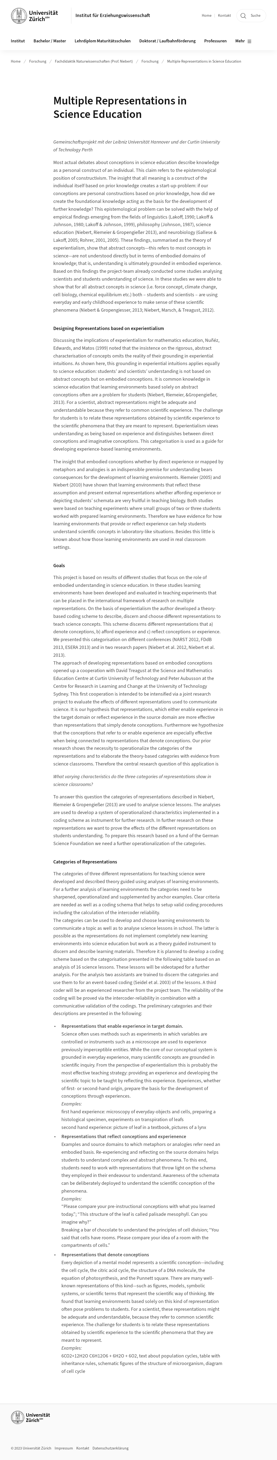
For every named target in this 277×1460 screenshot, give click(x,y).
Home (207, 15)
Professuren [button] (215, 41)
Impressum (64, 1448)
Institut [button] (18, 41)
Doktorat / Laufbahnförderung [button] (167, 41)
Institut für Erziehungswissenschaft (112, 15)
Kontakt (224, 15)
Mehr (243, 41)
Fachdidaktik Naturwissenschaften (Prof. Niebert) (94, 61)
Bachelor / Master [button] (50, 41)
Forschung (37, 61)
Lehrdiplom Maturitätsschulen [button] (103, 41)
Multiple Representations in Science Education (204, 61)
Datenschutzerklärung (110, 1448)
